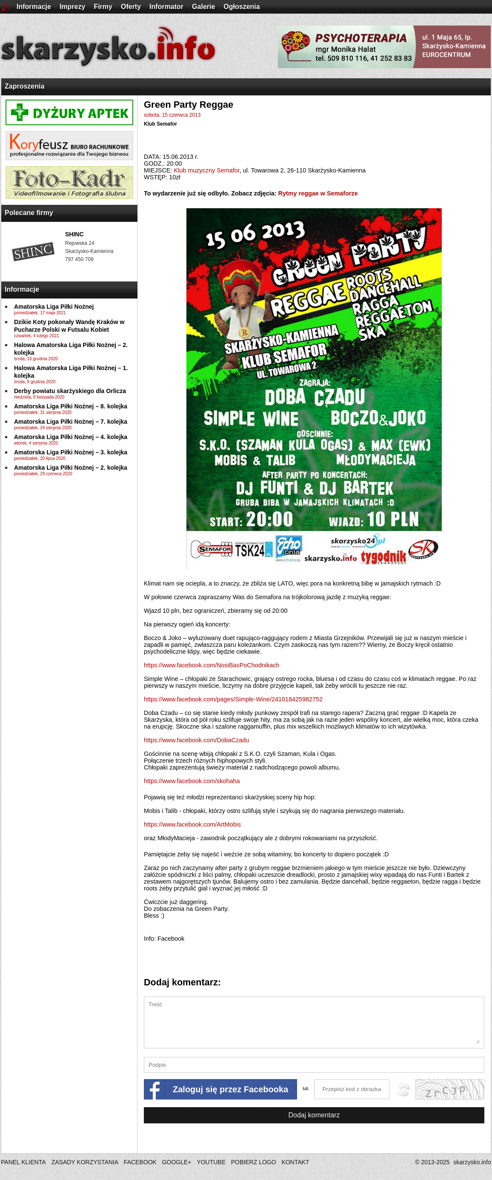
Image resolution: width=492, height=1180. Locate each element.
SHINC (74, 234)
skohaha (192, 781)
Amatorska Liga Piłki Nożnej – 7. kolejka (70, 421)
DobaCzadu (196, 740)
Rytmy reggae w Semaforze (318, 193)
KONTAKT (295, 1162)
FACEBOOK (140, 1162)
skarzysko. (472, 1162)
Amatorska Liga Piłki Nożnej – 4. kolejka (70, 437)
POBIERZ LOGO (253, 1162)
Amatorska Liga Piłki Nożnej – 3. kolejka (70, 452)
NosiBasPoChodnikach (211, 665)
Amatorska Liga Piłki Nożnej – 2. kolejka (70, 467)
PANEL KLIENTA (24, 1162)
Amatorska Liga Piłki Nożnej (54, 306)
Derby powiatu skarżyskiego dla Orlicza (70, 391)
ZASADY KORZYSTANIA (84, 1162)
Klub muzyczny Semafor (206, 170)
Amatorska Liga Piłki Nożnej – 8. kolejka (70, 406)
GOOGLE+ (177, 1162)
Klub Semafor (160, 124)
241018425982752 (233, 699)
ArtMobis (192, 824)
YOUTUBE (211, 1162)
